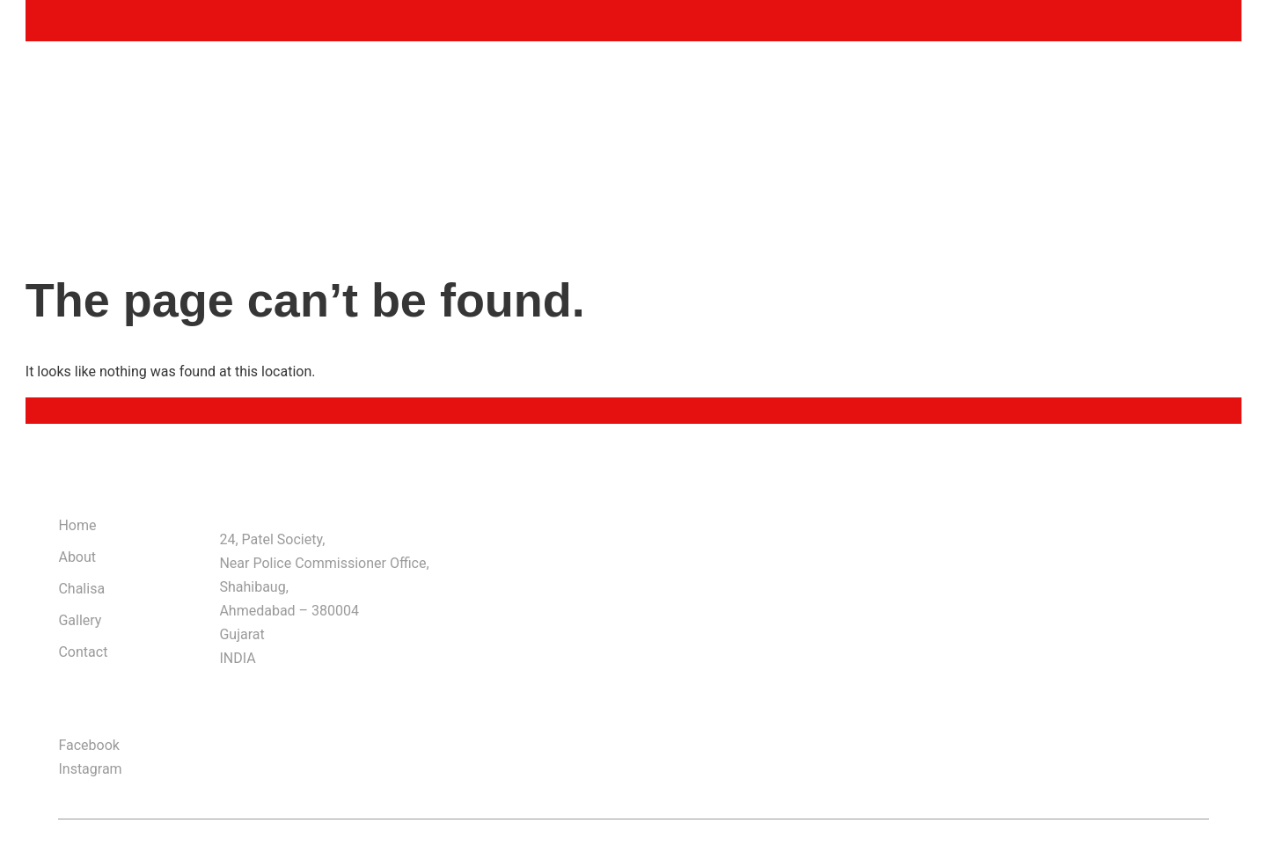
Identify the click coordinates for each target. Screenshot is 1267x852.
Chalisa (81, 588)
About (77, 557)
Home (77, 525)
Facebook (88, 745)
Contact (82, 652)
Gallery (79, 620)
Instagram (89, 769)
